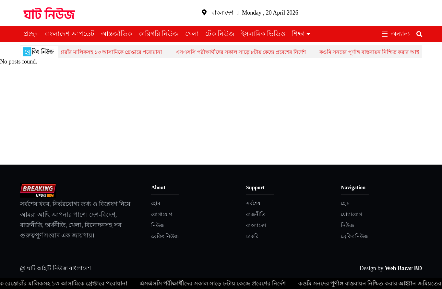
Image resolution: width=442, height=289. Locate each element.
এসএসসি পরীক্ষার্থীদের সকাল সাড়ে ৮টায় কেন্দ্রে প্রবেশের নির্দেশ (245, 52)
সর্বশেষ (253, 203)
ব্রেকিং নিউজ (165, 236)
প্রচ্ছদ (30, 33)
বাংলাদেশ (256, 225)
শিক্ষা (298, 33)
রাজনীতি (256, 214)
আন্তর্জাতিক (116, 33)
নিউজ (157, 225)
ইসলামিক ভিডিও (263, 33)
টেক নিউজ (219, 33)
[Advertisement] (221, 116)
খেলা (192, 33)
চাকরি (252, 236)
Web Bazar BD (403, 268)
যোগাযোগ (161, 214)
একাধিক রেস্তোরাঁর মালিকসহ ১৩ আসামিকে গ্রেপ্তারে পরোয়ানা (102, 52)
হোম (155, 203)
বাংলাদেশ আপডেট (69, 33)
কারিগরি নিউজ (158, 33)
